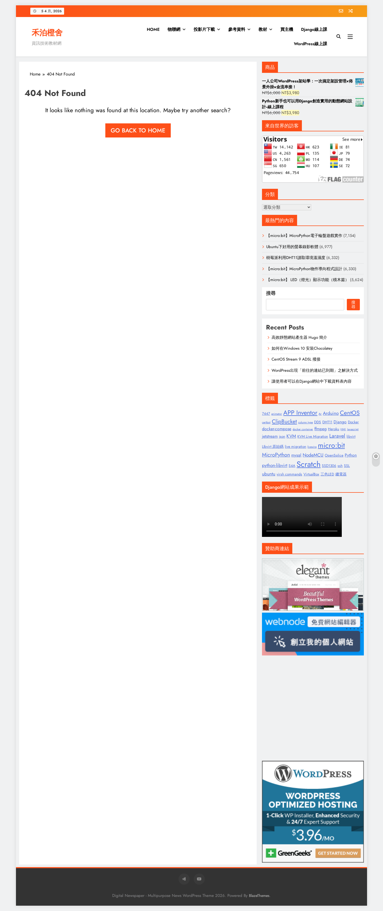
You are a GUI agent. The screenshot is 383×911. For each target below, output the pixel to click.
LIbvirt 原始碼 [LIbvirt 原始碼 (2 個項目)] (273, 446)
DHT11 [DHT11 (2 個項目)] (327, 422)
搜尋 (271, 293)
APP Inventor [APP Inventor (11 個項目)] (300, 412)
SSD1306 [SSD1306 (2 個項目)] (329, 465)
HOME (153, 29)
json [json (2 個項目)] (282, 436)
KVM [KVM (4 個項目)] (291, 436)
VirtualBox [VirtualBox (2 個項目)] (311, 474)
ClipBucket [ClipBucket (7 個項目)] (284, 421)
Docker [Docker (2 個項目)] (353, 422)
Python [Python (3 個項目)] (351, 455)
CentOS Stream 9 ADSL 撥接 (296, 359)
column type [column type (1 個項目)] (305, 422)
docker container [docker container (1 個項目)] (303, 429)
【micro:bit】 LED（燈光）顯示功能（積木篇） (307, 280)
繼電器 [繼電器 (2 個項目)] (341, 474)
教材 (263, 29)
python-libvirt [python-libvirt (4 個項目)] (274, 465)
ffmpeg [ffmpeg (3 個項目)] (320, 429)
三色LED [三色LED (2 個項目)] (327, 474)
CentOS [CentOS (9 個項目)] (350, 412)
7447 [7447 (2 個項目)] (266, 413)
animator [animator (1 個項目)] (276, 414)
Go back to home (138, 130)
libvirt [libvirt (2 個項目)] (351, 436)
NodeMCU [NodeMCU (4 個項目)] (313, 455)
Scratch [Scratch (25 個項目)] (308, 464)
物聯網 (174, 29)
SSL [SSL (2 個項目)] (347, 465)
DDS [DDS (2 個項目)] (317, 422)
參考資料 (236, 29)
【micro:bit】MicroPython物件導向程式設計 (304, 269)
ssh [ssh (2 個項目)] (340, 465)
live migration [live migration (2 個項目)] (295, 446)
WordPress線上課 (310, 44)
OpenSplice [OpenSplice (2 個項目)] (334, 455)
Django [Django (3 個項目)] (340, 422)
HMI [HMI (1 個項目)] (343, 429)
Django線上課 (314, 29)
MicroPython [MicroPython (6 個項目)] (276, 454)
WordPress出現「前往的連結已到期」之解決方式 (315, 370)
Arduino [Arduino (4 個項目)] (331, 413)
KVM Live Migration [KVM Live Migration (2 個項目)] (312, 436)
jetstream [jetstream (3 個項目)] (270, 436)
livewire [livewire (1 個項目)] (312, 447)
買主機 (286, 29)
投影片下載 (204, 29)
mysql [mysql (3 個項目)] (296, 455)
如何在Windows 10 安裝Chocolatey (302, 348)
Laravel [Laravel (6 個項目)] (337, 436)
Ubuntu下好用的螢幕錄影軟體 (292, 247)
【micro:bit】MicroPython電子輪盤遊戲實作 (304, 236)
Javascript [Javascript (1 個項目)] (353, 429)
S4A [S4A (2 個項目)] (292, 465)
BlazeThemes (259, 895)
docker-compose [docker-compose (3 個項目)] (276, 429)
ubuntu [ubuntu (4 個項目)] (268, 473)
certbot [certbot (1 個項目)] (266, 422)
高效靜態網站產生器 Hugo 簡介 (299, 337)
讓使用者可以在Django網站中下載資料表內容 (312, 381)
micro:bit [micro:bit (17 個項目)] (331, 445)
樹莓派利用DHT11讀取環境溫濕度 (295, 258)
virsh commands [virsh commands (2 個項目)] (289, 474)
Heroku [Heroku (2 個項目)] (333, 429)
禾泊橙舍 (47, 32)
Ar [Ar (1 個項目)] (320, 414)
